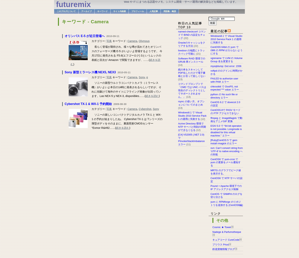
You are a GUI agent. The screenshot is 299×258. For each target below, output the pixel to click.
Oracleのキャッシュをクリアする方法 (191, 44)
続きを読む (152, 96)
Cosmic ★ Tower (221, 227)
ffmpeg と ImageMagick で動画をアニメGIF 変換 (226, 120)
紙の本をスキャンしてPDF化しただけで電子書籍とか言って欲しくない (191, 72)
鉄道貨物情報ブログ (223, 249)
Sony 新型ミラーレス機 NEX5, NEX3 (90, 72)
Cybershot (145, 108)
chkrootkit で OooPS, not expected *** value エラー (225, 88)
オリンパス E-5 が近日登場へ (85, 36)
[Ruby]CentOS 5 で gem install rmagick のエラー (224, 142)
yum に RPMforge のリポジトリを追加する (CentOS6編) (227, 203)
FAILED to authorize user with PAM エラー (224, 80)
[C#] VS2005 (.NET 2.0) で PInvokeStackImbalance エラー (191, 139)
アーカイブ (86, 11)
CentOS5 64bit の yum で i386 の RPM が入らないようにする (227, 50)
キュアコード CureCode (225, 239)
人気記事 (154, 11)
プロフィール (137, 11)
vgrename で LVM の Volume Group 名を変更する (226, 60)
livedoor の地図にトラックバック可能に (191, 52)
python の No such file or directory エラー (224, 96)
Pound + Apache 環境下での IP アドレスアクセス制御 (226, 188)
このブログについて (66, 11)
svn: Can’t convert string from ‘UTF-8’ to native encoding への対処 (227, 151)
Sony (142, 77)
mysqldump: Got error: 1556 (226, 66)
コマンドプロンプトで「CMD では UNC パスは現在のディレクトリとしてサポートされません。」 (192, 90)
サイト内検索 (119, 11)
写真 (109, 41)
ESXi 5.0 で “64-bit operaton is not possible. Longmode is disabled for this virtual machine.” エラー (226, 130)
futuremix (73, 4)
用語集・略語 (169, 11)
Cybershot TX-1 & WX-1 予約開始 (88, 104)
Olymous (144, 41)
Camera (132, 41)
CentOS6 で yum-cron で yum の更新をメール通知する (226, 162)
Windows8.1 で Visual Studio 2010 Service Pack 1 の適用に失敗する (226, 39)
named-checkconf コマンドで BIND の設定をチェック (192, 35)
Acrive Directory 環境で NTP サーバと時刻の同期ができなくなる (192, 126)
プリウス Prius (220, 244)
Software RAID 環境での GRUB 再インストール (191, 60)
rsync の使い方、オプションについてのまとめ (191, 103)
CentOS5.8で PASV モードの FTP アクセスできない (225, 112)
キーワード (102, 11)
